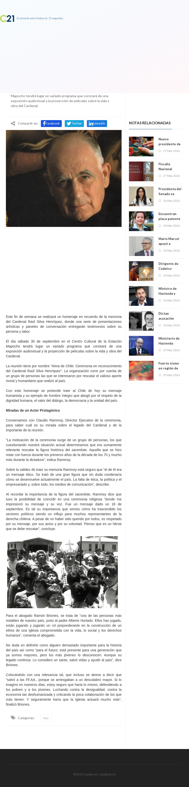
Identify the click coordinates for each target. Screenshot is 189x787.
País (46, 718)
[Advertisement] (64, 269)
